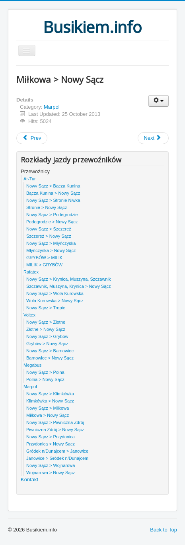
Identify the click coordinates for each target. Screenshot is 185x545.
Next (152, 138)
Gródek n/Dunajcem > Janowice (57, 451)
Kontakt (29, 479)
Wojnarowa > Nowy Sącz (50, 472)
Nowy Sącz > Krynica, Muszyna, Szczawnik (68, 279)
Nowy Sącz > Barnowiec (50, 350)
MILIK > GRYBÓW (44, 264)
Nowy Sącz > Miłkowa (47, 408)
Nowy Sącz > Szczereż (48, 229)
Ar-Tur (29, 178)
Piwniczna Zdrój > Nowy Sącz (55, 429)
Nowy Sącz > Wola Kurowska (55, 293)
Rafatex (31, 272)
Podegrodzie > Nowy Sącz (52, 221)
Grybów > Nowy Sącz (47, 343)
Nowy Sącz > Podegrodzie (52, 214)
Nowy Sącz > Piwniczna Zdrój (55, 422)
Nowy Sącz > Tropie (45, 307)
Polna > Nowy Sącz (45, 379)
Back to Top (163, 530)
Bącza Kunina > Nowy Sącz (53, 193)
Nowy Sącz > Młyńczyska (51, 243)
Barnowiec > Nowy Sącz (50, 358)
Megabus (32, 365)
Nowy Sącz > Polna (45, 372)
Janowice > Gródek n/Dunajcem (57, 458)
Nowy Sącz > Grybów (47, 336)
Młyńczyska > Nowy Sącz (51, 250)
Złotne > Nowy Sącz (45, 329)
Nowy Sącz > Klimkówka (50, 393)
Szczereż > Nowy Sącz (48, 236)
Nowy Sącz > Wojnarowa (50, 465)
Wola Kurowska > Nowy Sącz (55, 300)
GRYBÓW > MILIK (44, 257)
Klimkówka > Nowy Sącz (50, 400)
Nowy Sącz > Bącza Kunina (53, 186)
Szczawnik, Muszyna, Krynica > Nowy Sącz (68, 286)
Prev (31, 138)
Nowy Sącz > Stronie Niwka (53, 200)
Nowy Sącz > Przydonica (50, 436)
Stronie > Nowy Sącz (46, 207)
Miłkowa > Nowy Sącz (47, 415)
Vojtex (29, 315)
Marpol (52, 107)
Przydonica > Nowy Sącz (50, 443)
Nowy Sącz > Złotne (45, 322)
